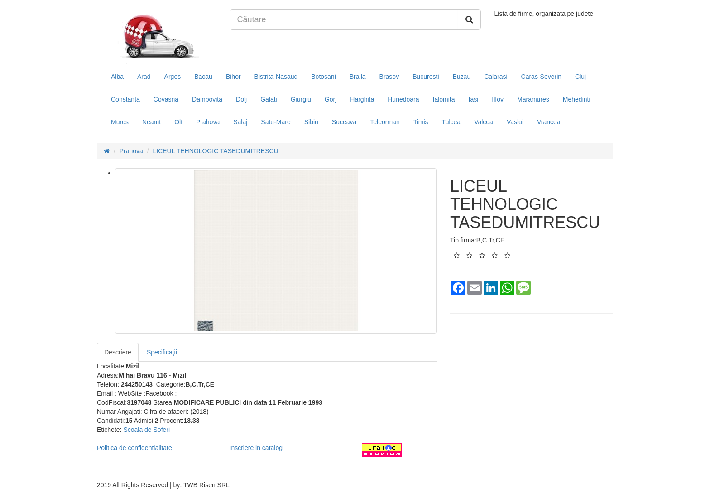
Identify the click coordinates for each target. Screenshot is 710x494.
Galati (268, 99)
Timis (420, 122)
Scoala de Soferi (146, 429)
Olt (178, 122)
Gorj (330, 99)
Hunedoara (403, 99)
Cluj (580, 76)
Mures (120, 122)
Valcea (483, 122)
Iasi (474, 99)
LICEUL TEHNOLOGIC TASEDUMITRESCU (215, 151)
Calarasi (495, 76)
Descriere (117, 352)
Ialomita (444, 99)
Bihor (233, 76)
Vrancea (549, 122)
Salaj (240, 122)
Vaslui (515, 122)
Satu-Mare (275, 122)
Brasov (389, 76)
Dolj (241, 99)
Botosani (323, 76)
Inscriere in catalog (256, 447)
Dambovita (207, 99)
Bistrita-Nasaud (276, 76)
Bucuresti (426, 76)
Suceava (344, 122)
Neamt (151, 122)
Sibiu (311, 122)
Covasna (166, 99)
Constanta (125, 99)
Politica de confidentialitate (134, 447)
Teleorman (384, 122)
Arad (144, 76)
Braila (358, 76)
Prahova (208, 122)
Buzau (462, 76)
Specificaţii (162, 352)
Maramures (533, 99)
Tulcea (451, 122)
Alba (117, 76)
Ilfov (498, 99)
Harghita (362, 99)
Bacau (203, 76)
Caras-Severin (541, 76)
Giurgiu (301, 99)
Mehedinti (576, 99)
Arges (172, 76)
